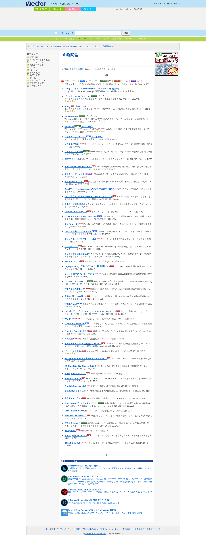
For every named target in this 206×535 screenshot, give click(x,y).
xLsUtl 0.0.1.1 (71, 246)
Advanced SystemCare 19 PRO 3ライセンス (88, 500)
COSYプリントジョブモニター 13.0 (81, 216)
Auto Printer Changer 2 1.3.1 (78, 166)
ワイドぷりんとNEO (74, 151)
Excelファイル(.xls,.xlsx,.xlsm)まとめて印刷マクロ (88, 189)
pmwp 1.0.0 (70, 430)
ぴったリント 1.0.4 (73, 351)
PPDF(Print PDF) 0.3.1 (75, 373)
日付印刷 (69, 339)
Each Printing (71, 411)
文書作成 (34, 57)
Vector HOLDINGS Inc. (95, 533)
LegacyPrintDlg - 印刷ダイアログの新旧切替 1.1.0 (87, 266)
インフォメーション (65, 529)
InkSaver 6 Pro (72, 116)
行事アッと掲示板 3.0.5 (75, 289)
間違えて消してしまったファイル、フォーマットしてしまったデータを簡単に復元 (105, 513)
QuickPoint (73, 9)
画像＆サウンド (37, 65)
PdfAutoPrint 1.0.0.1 (74, 181)
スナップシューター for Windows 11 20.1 (84, 89)
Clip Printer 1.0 (72, 224)
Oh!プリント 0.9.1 (73, 159)
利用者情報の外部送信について (146, 529)
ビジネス (34, 67)
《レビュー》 (114, 89)
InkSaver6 (69, 126)
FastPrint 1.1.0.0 (72, 261)
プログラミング (37, 83)
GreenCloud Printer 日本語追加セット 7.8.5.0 (86, 358)
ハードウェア (36, 86)
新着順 (73, 69)
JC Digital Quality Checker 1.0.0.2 (81, 366)
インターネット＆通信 (40, 60)
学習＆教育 (35, 75)
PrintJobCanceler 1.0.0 (76, 386)
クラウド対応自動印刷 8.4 (76, 254)
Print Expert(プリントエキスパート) (81, 403)
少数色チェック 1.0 (73, 398)
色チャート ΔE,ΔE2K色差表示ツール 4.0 (83, 343)
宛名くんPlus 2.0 (73, 423)
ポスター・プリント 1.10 (76, 174)
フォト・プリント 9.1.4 (75, 137)
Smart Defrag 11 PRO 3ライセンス (84, 466)
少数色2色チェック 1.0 (75, 391)
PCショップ (57, 9)
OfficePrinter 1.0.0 (73, 443)
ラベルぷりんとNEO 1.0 (76, 281)
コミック (128, 9)
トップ (31, 46)
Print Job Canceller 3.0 (76, 416)
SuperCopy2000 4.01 (75, 324)
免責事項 (126, 529)
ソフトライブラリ (41, 9)
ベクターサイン (88, 9)
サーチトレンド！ (65, 33)
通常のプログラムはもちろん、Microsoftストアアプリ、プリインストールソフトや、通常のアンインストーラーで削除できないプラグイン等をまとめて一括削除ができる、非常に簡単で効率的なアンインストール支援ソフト (110, 481)
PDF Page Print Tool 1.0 (76, 435)
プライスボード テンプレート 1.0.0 (81, 239)
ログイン (176, 3)
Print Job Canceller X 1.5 (76, 331)
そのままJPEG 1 (72, 144)
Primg (68, 106)
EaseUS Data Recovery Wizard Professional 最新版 (92, 510)
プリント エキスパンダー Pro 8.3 (80, 274)
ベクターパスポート (162, 3)
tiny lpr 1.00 (70, 319)
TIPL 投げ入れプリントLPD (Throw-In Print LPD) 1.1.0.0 (90, 311)
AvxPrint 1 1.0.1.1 (73, 378)
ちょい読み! (119, 9)
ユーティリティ (93, 46)
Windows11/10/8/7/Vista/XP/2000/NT (67, 46)
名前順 (80, 69)
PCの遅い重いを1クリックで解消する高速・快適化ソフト (94, 503)
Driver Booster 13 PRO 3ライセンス (84, 489)
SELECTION (138, 9)
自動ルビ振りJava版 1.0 (76, 296)
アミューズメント (38, 80)
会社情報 (50, 529)
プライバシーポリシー (110, 529)
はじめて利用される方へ (87, 529)
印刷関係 (107, 46)
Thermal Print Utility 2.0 (76, 211)
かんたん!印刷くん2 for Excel (78, 231)
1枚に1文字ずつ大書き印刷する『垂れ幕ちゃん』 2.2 (89, 196)
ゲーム (33, 78)
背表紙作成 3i (71, 304)
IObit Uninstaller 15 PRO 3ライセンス (85, 476)
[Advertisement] (103, 20)
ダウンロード (42, 46)
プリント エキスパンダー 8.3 (78, 96)
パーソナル (35, 70)
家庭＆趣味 (35, 72)
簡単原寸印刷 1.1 (72, 204)
